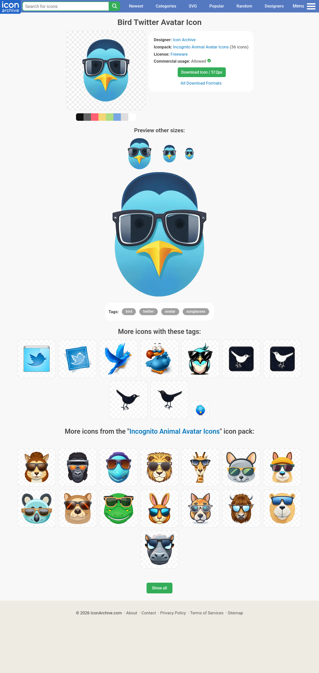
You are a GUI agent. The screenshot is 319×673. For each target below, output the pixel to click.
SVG (193, 5)
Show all (159, 588)
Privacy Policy (173, 612)
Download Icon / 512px (201, 72)
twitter (148, 311)
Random (244, 5)
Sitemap (235, 612)
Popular (216, 5)
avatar (170, 311)
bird (129, 311)
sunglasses (195, 311)
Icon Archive (184, 39)
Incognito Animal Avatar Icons (201, 46)
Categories (166, 5)
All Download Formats (201, 83)
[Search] (114, 6)
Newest (136, 5)
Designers (274, 5)
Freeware (179, 54)
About (131, 612)
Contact (148, 612)
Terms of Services (207, 612)
